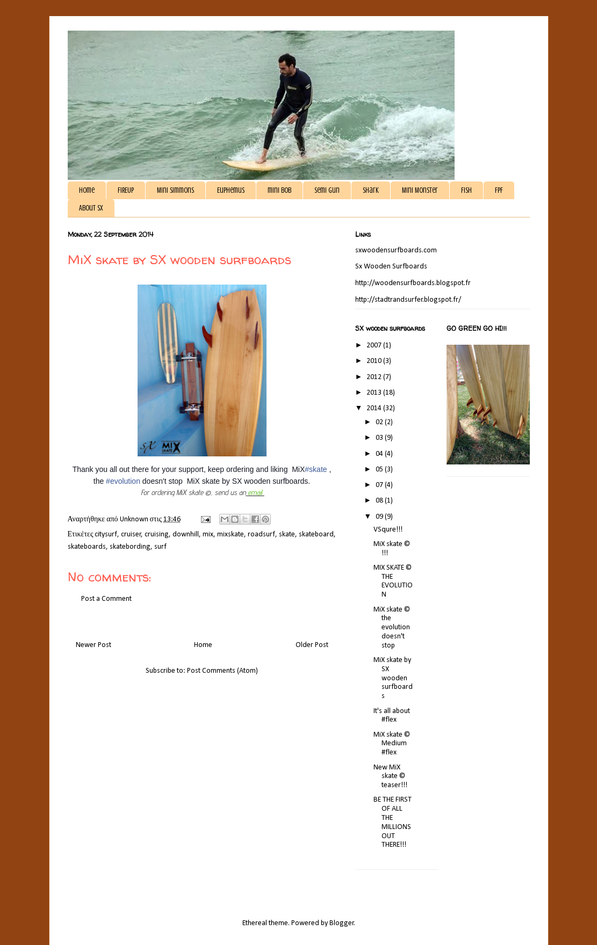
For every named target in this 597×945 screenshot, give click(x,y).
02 (380, 422)
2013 (374, 393)
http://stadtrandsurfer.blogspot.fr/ (408, 300)
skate (287, 534)
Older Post (312, 645)
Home (87, 190)
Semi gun (327, 190)
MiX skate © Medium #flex (391, 744)
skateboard (316, 534)
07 (380, 485)
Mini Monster (420, 190)
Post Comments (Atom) (222, 671)
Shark (371, 190)
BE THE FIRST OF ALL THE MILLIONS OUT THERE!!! (392, 822)
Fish (466, 190)
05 (380, 470)
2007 (374, 345)
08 (380, 501)
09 (380, 517)
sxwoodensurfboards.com (396, 250)
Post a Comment (106, 599)
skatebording (130, 547)
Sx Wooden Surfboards (391, 267)
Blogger (341, 923)
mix (208, 534)
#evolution (123, 481)
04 (380, 454)
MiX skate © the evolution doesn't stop (391, 628)
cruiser (131, 534)
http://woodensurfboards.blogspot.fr (413, 283)
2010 (374, 361)
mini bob (279, 190)
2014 (374, 408)
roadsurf (261, 534)
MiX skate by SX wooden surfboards (393, 678)
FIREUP (126, 190)
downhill (185, 534)
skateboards (87, 547)
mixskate (230, 534)
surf (160, 547)
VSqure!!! (387, 530)
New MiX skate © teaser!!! (390, 777)
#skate (316, 469)
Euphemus (230, 190)
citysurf (106, 534)
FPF (499, 190)
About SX (91, 208)
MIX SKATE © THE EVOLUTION (393, 581)
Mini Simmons (175, 190)
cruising (157, 534)
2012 (374, 377)
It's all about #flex (391, 715)
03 (380, 438)
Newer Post (93, 645)
